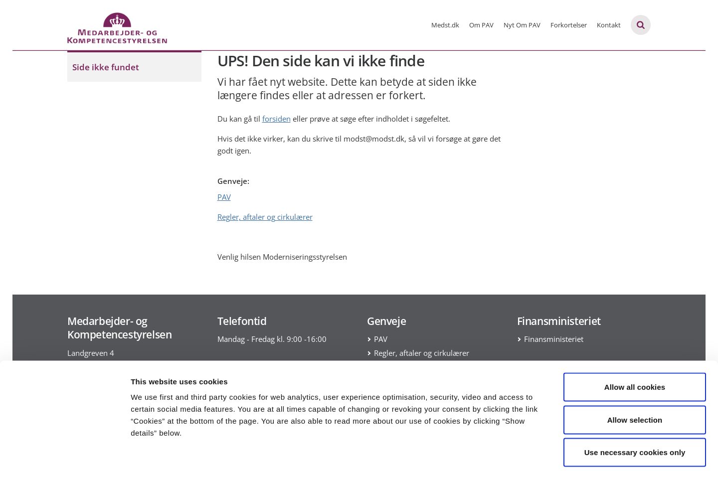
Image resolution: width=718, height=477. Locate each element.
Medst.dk (445, 24)
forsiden (276, 119)
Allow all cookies (635, 346)
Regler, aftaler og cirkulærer (265, 217)
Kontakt (609, 24)
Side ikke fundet (105, 67)
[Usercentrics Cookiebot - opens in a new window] (64, 457)
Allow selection (635, 379)
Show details (523, 457)
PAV (224, 197)
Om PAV (481, 24)
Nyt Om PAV (522, 24)
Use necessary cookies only (635, 411)
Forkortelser (568, 24)
